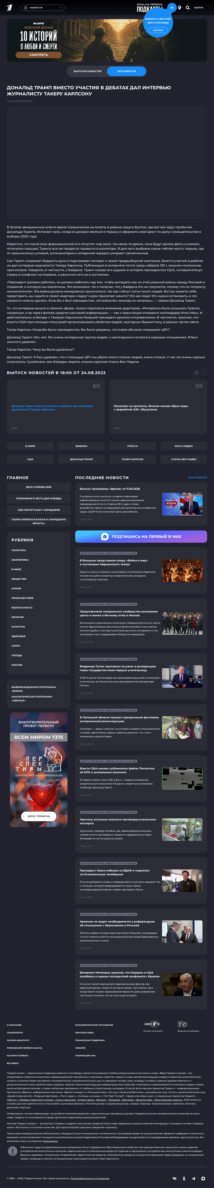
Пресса (132, 446)
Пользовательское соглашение (94, 1025)
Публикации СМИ (85, 1055)
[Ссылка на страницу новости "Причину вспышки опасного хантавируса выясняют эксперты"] (141, 829)
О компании (14, 1025)
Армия (16, 588)
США (30, 459)
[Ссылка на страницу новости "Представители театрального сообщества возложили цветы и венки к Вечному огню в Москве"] (141, 623)
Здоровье (19, 636)
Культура (18, 626)
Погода (17, 655)
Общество (19, 578)
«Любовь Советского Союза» (36, 1099)
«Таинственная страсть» (168, 1099)
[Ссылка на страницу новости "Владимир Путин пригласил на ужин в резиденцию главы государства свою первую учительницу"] (141, 676)
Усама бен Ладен (183, 459)
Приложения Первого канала (24, 1048)
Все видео (13, 1063)
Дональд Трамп (81, 459)
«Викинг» (101, 1099)
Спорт (16, 645)
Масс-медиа (184, 446)
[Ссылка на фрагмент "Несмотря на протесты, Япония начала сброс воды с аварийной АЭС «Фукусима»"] (158, 406)
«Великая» (128, 1099)
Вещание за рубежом (188, 1026)
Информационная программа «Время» (34, 689)
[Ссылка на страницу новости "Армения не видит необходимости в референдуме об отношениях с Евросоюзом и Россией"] (141, 931)
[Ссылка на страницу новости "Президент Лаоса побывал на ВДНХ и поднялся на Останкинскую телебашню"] (141, 880)
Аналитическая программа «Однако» (32, 698)
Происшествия (22, 598)
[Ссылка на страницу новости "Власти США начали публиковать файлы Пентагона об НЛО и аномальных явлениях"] (141, 778)
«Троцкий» (114, 1099)
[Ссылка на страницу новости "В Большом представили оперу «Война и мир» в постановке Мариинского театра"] (141, 570)
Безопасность (22, 607)
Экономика (20, 559)
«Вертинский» (143, 1099)
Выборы (81, 446)
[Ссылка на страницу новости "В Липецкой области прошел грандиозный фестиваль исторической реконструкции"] (141, 727)
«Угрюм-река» (85, 1099)
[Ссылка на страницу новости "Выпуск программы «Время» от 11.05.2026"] (141, 504)
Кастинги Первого (17, 1055)
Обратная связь (84, 1032)
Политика (19, 550)
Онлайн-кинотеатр (18, 1040)
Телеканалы (50, 1141)
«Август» (12, 1099)
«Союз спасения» (65, 1099)
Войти (198, 7)
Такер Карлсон (132, 459)
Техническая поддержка (90, 1040)
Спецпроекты (15, 1032)
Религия (18, 617)
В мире (30, 446)
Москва (17, 664)
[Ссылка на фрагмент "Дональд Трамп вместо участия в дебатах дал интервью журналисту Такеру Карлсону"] (56, 406)
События (80, 1048)
